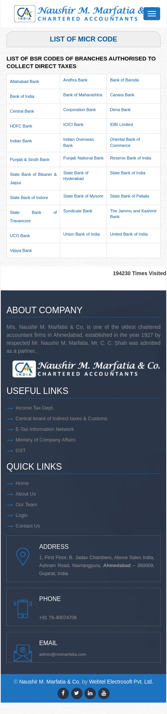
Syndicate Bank (77, 211)
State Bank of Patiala (129, 196)
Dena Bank (120, 109)
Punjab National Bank (83, 158)
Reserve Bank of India (130, 158)
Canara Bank (122, 94)
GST (21, 450)
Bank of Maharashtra (82, 94)
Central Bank (22, 111)
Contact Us (28, 526)
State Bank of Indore (29, 197)
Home (22, 483)
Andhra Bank (75, 80)
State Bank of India (127, 173)
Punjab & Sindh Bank (29, 159)
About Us (26, 494)
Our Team (26, 504)
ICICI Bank (73, 124)
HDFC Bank (21, 126)
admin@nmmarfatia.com (62, 654)
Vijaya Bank (21, 250)
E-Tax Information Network (45, 429)
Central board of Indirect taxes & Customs (61, 418)
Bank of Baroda (124, 80)
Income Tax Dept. (35, 408)
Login (22, 515)
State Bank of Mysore (83, 196)
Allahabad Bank (24, 81)
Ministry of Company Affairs (46, 440)
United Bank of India (129, 234)
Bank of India (22, 96)
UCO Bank (20, 235)
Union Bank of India (81, 234)
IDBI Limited (121, 124)
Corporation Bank (79, 109)
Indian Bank (21, 141)
